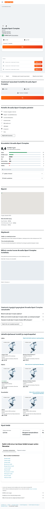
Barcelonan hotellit (8, 464)
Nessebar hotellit (4, 506)
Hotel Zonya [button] (25, 409)
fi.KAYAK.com (3, 504)
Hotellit (9, 504)
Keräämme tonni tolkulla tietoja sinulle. (23, 495)
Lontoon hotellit (7, 468)
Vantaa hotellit (7, 462)
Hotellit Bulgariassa (23, 504)
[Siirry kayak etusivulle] (9, 2)
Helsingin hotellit (7, 477)
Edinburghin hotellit (8, 473)
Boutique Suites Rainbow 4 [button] (29, 354)
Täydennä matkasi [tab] (21, 450)
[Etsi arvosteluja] (23, 169)
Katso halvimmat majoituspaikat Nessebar (34, 364)
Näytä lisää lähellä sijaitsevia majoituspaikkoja (33, 338)
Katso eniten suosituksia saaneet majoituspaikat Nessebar (36, 393)
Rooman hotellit (7, 475)
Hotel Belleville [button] (5, 382)
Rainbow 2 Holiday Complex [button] (29, 381)
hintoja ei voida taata (33, 488)
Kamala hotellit (7, 458)
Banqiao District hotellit (9, 466)
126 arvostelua (14, 35)
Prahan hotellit (7, 460)
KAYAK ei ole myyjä (23, 493)
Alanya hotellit (7, 470)
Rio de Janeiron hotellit (9, 471)
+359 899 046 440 (6, 33)
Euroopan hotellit (15, 504)
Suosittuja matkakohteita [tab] (9, 450)
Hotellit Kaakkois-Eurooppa (34, 504)
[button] (2, 2)
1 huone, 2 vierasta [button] (7, 43)
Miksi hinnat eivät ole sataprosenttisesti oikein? (23, 498)
